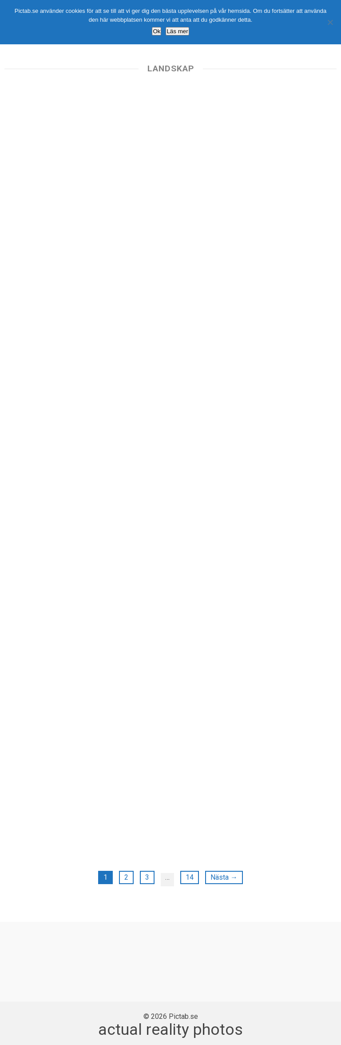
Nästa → (224, 877)
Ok (156, 31)
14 (190, 877)
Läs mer (177, 31)
